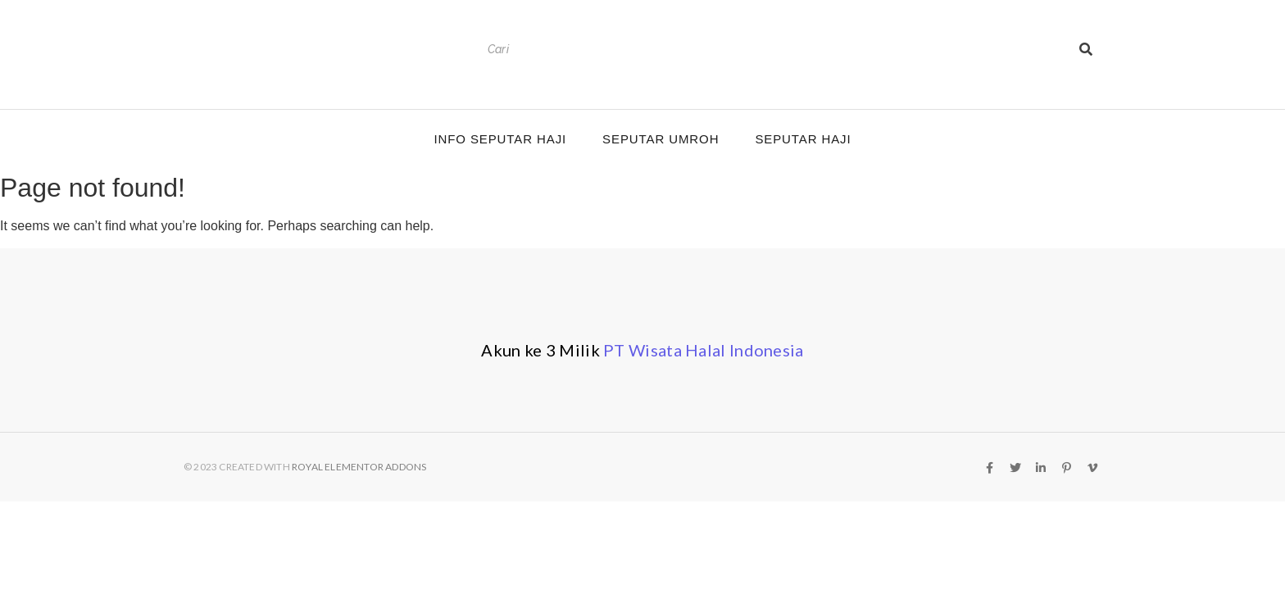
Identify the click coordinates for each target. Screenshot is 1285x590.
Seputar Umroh (660, 139)
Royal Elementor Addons (359, 467)
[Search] (774, 49)
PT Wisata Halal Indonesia (703, 350)
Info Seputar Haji (500, 139)
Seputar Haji (803, 139)
